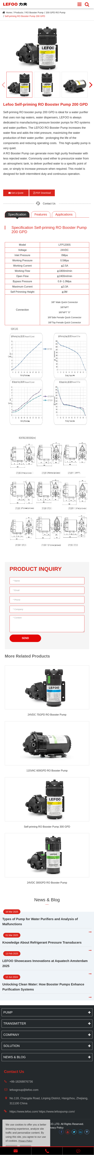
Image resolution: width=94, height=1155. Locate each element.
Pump (8, 1012)
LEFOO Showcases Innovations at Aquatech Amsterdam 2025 (45, 963)
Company (11, 1034)
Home (9, 12)
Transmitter (14, 1023)
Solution (11, 1046)
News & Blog (47, 899)
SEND (25, 638)
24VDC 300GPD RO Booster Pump (47, 882)
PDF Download (42, 193)
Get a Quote (15, 193)
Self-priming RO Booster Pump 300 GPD (47, 826)
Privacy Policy (56, 1127)
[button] (90, 84)
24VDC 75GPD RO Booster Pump (47, 714)
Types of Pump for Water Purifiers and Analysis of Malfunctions (40, 921)
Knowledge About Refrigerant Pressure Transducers (42, 942)
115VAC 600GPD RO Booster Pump (47, 770)
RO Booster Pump (34, 12)
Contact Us (49, 203)
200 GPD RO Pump (55, 12)
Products (18, 12)
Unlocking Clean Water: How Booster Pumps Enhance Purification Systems (43, 987)
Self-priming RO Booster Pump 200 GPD (25, 16)
